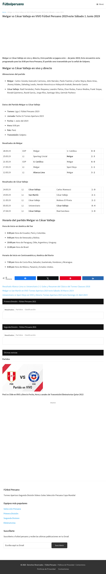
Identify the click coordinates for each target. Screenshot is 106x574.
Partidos (6, 359)
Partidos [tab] (19, 309)
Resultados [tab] (9, 309)
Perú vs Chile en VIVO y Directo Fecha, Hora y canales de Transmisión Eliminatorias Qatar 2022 (42, 394)
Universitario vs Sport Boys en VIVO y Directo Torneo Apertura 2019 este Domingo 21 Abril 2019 (44, 295)
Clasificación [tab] (30, 309)
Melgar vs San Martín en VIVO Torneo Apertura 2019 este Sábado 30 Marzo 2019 (38, 290)
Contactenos (80, 565)
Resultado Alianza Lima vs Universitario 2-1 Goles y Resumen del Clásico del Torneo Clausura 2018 (46, 286)
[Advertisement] (53, 37)
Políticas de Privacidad (66, 565)
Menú (101, 4)
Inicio (4, 12)
